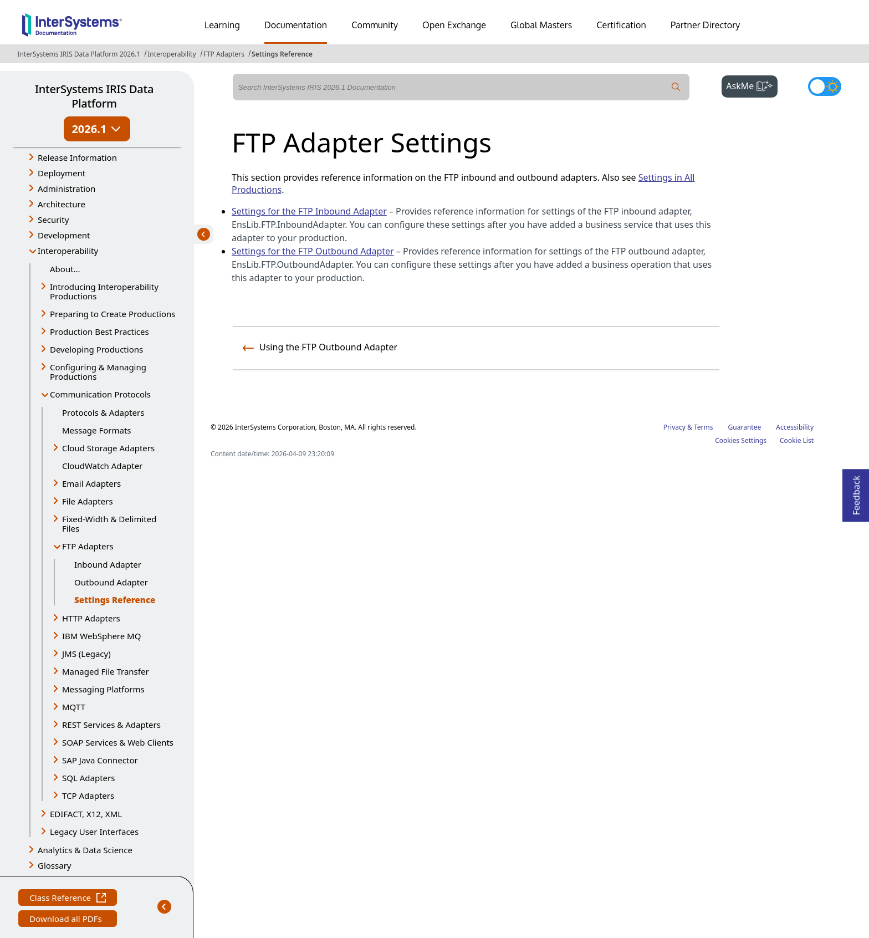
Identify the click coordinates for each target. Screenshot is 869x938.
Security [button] (53, 219)
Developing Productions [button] (96, 349)
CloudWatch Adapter (102, 465)
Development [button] (64, 235)
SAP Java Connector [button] (100, 760)
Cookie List (797, 440)
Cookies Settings (740, 441)
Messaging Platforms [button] (103, 689)
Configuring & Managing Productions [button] (98, 371)
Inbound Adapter (107, 564)
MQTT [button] (73, 706)
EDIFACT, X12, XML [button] (86, 813)
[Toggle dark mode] (824, 86)
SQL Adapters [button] (88, 777)
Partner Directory (705, 24)
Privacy (674, 427)
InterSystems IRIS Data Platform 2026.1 (78, 54)
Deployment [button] (61, 173)
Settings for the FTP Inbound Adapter (309, 211)
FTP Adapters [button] (88, 546)
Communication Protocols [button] (100, 394)
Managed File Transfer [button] (105, 671)
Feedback (856, 492)
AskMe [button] (752, 84)
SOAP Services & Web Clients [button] (117, 742)
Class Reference (67, 899)
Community (374, 24)
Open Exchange (454, 24)
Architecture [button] (61, 204)
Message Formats (96, 430)
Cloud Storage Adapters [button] (108, 447)
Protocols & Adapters (103, 412)
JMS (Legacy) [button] (86, 653)
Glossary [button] (54, 865)
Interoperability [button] (68, 250)
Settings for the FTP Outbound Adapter (313, 251)
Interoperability (171, 54)
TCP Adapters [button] (88, 795)
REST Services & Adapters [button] (111, 724)
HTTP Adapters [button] (91, 618)
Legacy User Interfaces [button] (94, 831)
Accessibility (795, 427)
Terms (703, 427)
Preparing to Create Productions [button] (113, 313)
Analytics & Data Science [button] (85, 849)
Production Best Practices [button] (99, 331)
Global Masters (541, 24)
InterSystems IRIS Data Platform (94, 96)
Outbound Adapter (111, 582)
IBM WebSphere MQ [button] (101, 635)
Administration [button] (66, 188)
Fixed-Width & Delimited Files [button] (109, 523)
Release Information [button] (77, 157)
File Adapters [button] (87, 501)
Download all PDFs (66, 920)
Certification (621, 24)
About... (65, 268)
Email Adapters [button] (91, 483)
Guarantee (744, 427)
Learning (222, 24)
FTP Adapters (223, 54)
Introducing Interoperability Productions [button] (104, 291)
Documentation (295, 24)
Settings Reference (282, 54)
